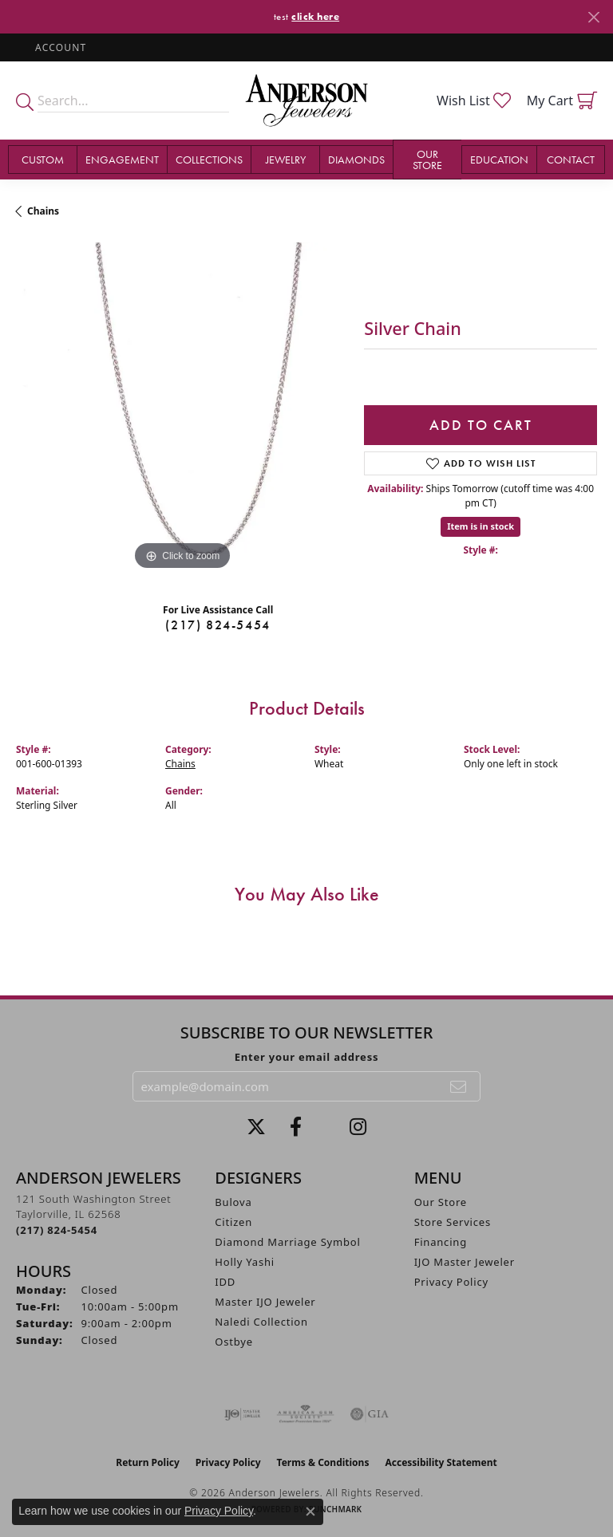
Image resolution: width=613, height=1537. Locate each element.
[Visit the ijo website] (242, 1414)
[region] (182, 408)
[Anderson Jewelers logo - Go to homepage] (306, 100)
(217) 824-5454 (217, 625)
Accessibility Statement (440, 1462)
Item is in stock (480, 526)
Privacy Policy (451, 1282)
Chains (43, 211)
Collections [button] (209, 159)
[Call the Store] (56, 1230)
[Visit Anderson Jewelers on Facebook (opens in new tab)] (296, 1127)
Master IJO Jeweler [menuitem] (265, 1302)
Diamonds (356, 159)
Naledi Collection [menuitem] (261, 1321)
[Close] (593, 17)
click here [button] (315, 16)
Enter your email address (307, 1057)
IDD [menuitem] (225, 1282)
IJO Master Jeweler (464, 1262)
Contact (571, 159)
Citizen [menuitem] (233, 1222)
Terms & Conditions (323, 1462)
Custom (43, 159)
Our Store (440, 1202)
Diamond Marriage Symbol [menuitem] (287, 1242)
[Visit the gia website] (369, 1414)
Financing (440, 1242)
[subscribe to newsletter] (459, 1086)
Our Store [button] (427, 159)
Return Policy (148, 1462)
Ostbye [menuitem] (234, 1341)
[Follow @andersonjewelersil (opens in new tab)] (358, 1127)
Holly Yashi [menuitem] (245, 1262)
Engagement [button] (122, 159)
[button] (59, 47)
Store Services (452, 1222)
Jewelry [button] (286, 159)
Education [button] (499, 159)
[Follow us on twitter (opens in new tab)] (256, 1127)
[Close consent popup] (310, 1511)
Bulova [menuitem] (233, 1202)
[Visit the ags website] (305, 1414)
